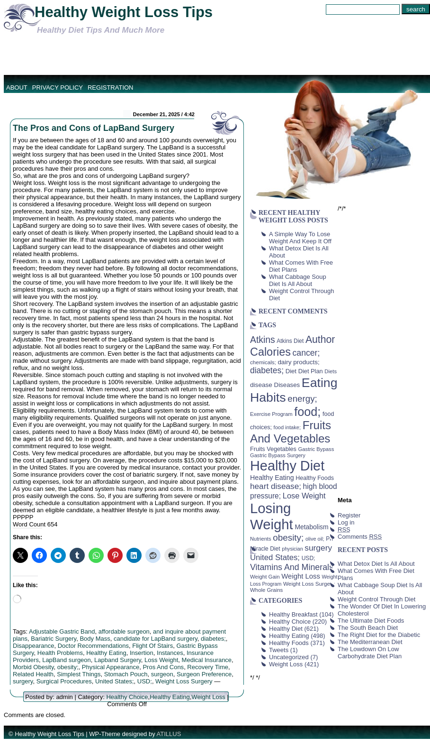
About (16, 87)
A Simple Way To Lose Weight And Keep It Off (300, 237)
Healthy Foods (289, 642)
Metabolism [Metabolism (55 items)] (311, 527)
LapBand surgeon (66, 659)
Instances (170, 652)
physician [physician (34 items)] (292, 549)
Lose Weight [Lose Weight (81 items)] (304, 495)
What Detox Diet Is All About (376, 563)
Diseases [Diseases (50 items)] (287, 384)
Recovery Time (207, 667)
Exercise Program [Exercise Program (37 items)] (271, 414)
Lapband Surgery (117, 659)
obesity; (68, 667)
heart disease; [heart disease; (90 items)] (275, 486)
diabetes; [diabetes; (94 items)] (267, 370)
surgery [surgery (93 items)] (318, 548)
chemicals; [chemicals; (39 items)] (263, 362)
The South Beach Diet (368, 627)
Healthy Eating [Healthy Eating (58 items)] (272, 477)
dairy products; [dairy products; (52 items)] (298, 362)
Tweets (278, 650)
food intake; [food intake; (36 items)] (287, 427)
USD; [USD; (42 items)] (308, 558)
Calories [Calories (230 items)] (270, 352)
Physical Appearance (110, 667)
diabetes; (213, 638)
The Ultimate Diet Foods (371, 620)
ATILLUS (169, 733)
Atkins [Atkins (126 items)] (262, 339)
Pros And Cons (163, 667)
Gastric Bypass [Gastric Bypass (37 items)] (316, 449)
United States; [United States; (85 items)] (275, 557)
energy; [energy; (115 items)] (302, 399)
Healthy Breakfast (293, 614)
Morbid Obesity (33, 667)
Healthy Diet (286, 628)
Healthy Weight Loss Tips (124, 12)
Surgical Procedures (64, 681)
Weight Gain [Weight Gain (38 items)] (265, 577)
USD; (144, 681)
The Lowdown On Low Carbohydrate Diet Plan (370, 652)
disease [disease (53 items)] (261, 384)
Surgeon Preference (204, 674)
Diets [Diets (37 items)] (330, 371)
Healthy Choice (127, 696)
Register (349, 515)
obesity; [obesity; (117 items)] (288, 538)
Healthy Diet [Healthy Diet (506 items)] (287, 465)
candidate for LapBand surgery (155, 638)
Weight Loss (208, 696)
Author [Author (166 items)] (320, 339)
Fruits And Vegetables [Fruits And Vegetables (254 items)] (290, 432)
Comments (360, 536)
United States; (114, 681)
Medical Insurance (207, 659)
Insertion (141, 652)
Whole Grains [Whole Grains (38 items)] (266, 590)
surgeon (162, 674)
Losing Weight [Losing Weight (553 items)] (271, 516)
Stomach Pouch (126, 674)
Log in (346, 522)
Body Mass (95, 638)
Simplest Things (78, 674)
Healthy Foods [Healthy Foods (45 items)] (315, 478)
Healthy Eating (106, 652)
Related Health (33, 674)
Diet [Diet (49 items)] (291, 371)
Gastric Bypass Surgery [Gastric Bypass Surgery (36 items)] (277, 455)
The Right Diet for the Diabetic (379, 634)
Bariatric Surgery (53, 638)
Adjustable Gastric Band (62, 631)
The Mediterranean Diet (370, 641)
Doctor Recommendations (93, 645)
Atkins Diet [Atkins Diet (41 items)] (290, 341)
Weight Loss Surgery (183, 681)
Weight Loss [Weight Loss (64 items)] (300, 576)
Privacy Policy (57, 87)
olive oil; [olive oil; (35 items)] (314, 539)
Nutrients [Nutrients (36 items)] (260, 539)
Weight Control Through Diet (376, 599)
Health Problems (60, 652)
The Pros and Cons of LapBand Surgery (93, 128)
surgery (23, 681)
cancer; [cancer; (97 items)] (306, 353)
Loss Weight (161, 659)
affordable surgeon (124, 631)
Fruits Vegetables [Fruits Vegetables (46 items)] (273, 449)
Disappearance (33, 645)
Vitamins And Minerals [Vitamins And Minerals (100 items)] (291, 567)
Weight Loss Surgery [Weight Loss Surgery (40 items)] (309, 583)
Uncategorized (289, 657)
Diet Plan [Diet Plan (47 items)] (310, 371)
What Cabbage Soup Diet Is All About (297, 280)
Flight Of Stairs (152, 645)
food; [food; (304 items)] (307, 411)
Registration (111, 87)
